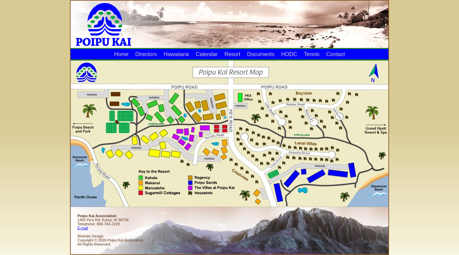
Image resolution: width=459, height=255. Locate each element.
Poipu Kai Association (103, 24)
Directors (146, 54)
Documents (260, 54)
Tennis (311, 54)
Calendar (207, 54)
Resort (232, 54)
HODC (289, 54)
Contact (335, 54)
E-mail (82, 228)
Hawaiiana (176, 54)
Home (121, 54)
